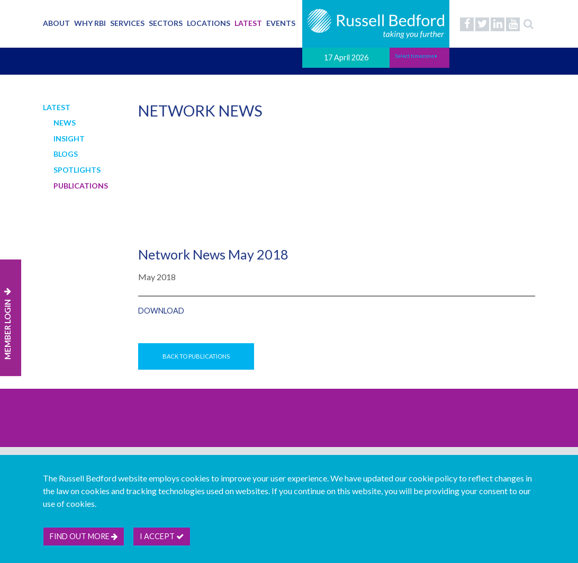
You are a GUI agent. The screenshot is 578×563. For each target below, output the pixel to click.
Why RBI (90, 23)
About (56, 23)
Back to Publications (196, 356)
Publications (80, 185)
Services (127, 23)
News (64, 122)
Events (280, 23)
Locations (208, 23)
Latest (248, 23)
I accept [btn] (162, 536)
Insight (69, 138)
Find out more (84, 536)
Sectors (166, 23)
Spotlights (77, 169)
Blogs (65, 153)
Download (161, 310)
